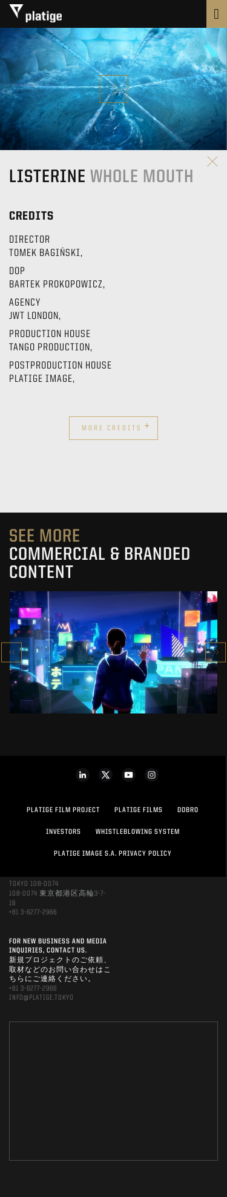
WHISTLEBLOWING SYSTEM (138, 832)
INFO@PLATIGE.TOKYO (41, 998)
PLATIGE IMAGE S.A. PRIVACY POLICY (113, 854)
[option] (113, 652)
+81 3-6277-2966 (33, 912)
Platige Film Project (63, 810)
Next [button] (215, 652)
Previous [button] (11, 652)
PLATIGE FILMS (138, 810)
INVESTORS (63, 832)
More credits (116, 426)
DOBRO (188, 810)
